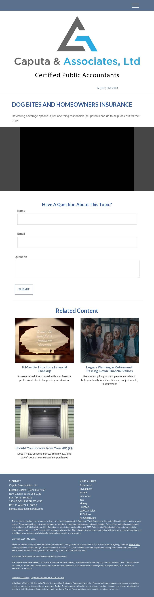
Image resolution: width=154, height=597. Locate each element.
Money (83, 503)
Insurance (85, 496)
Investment (86, 488)
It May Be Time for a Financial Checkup (44, 369)
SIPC (137, 544)
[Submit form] (24, 290)
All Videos (85, 514)
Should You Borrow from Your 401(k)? (44, 448)
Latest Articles (88, 510)
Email (21, 233)
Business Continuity (20, 577)
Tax (82, 499)
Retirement (86, 485)
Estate (83, 492)
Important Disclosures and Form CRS (47, 577)
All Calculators (88, 517)
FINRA (132, 544)
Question (21, 256)
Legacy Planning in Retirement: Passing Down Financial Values (109, 369)
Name (21, 210)
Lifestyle (84, 507)
